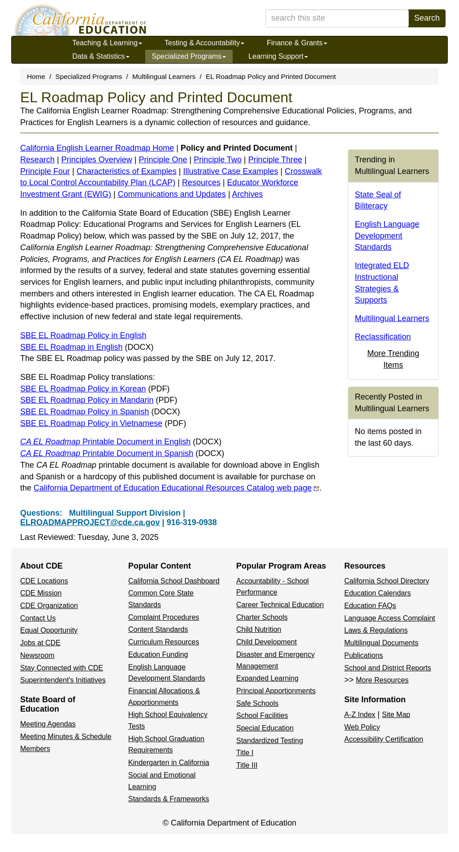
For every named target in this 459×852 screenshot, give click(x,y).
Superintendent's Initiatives (63, 680)
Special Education (265, 728)
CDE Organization (49, 605)
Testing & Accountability (204, 43)
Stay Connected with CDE (61, 668)
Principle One (163, 159)
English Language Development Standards (387, 236)
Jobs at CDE (40, 643)
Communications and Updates (172, 194)
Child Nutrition (258, 629)
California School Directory (386, 581)
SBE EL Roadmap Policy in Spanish (100, 411)
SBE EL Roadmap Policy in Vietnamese (103, 423)
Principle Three (275, 159)
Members (35, 748)
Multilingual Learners (163, 76)
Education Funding (158, 654)
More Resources (382, 680)
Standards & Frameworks (168, 799)
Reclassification (383, 336)
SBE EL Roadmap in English (86, 347)
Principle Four (45, 171)
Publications (363, 655)
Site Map (396, 714)
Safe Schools (257, 703)
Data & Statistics (100, 56)
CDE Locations (44, 581)
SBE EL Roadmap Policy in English (83, 335)
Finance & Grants (297, 43)
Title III (246, 765)
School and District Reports (387, 668)
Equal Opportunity (49, 630)
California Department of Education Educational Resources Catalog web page (176, 487)
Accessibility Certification (383, 739)
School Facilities (262, 715)
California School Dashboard (174, 581)
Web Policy (362, 727)
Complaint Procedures (163, 617)
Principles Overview (96, 159)
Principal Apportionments (276, 691)
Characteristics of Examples (127, 171)
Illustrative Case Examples (230, 171)
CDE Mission (40, 593)
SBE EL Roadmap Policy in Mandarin (98, 400)
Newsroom (37, 655)
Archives (247, 194)
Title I (245, 752)
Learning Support (278, 56)
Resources (201, 182)
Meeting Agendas (48, 724)
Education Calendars (377, 593)
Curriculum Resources (163, 642)
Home (36, 76)
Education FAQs (370, 605)
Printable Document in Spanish (122, 453)
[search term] (337, 18)
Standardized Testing (269, 740)
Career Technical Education (280, 605)
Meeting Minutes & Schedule (66, 736)
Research (37, 159)
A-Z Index (359, 714)
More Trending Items (393, 359)
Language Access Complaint (389, 618)
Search (427, 17)
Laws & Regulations (375, 630)
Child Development (266, 642)
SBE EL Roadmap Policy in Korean (95, 388)
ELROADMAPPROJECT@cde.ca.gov (90, 522)
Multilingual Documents (381, 643)
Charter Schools (262, 617)
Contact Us (38, 618)
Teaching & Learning (107, 43)
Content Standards (158, 629)
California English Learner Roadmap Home (97, 147)
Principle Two (218, 159)
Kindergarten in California (168, 762)
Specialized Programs (189, 56)
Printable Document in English (120, 441)
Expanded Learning (267, 678)
